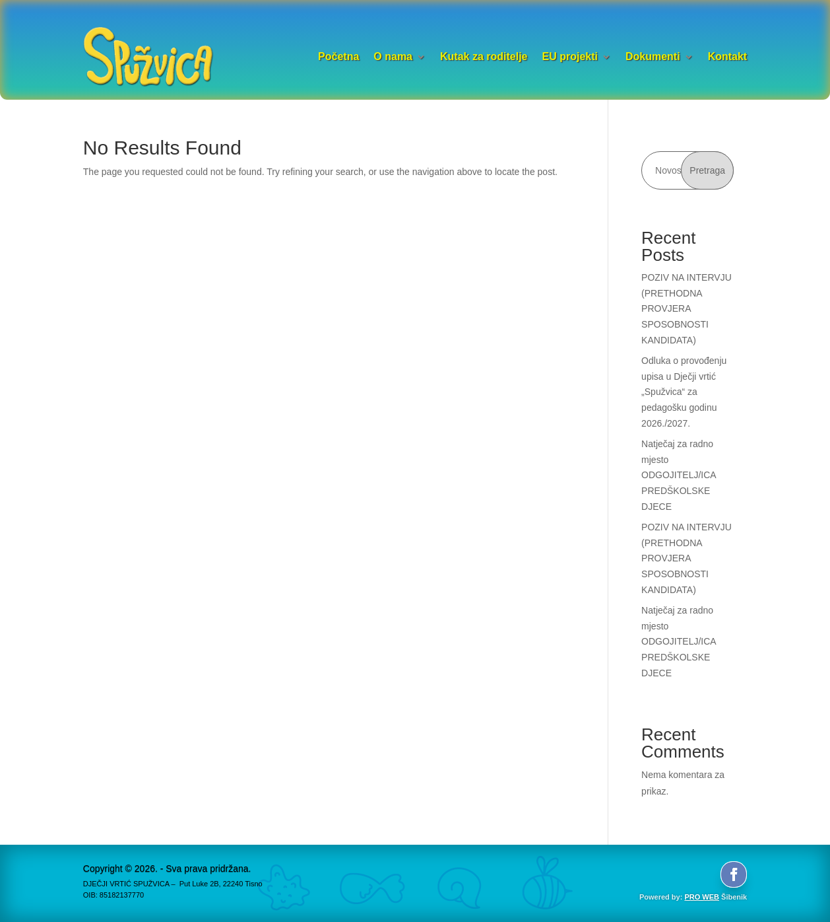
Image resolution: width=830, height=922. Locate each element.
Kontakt (728, 56)
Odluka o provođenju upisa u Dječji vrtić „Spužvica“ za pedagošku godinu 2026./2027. (683, 392)
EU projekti (569, 56)
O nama (392, 56)
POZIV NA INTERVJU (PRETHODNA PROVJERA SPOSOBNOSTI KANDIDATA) (686, 308)
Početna (338, 56)
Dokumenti (652, 56)
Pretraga (707, 170)
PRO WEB (701, 897)
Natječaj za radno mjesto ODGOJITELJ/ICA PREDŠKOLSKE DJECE (678, 475)
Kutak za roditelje (483, 56)
